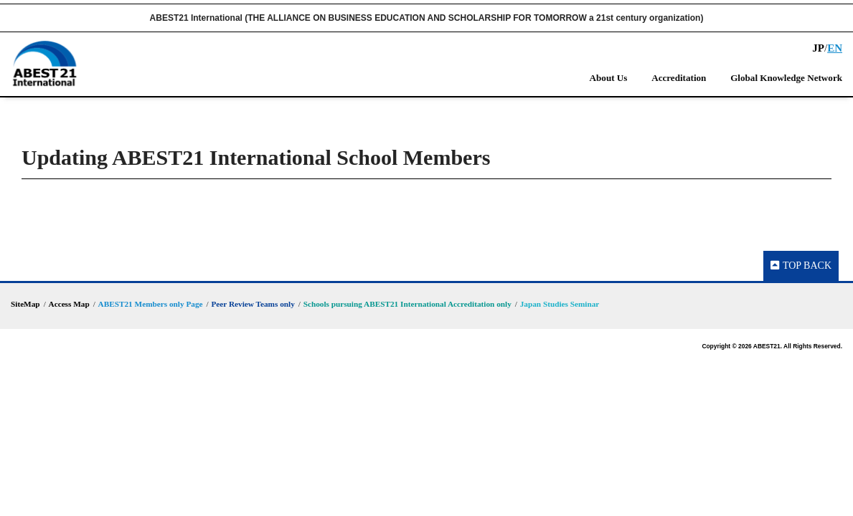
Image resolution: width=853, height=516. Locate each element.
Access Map (69, 304)
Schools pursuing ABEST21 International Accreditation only (407, 304)
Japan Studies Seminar (560, 304)
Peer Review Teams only (252, 304)
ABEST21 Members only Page (150, 304)
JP (818, 48)
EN (834, 48)
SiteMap (25, 304)
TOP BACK (800, 265)
